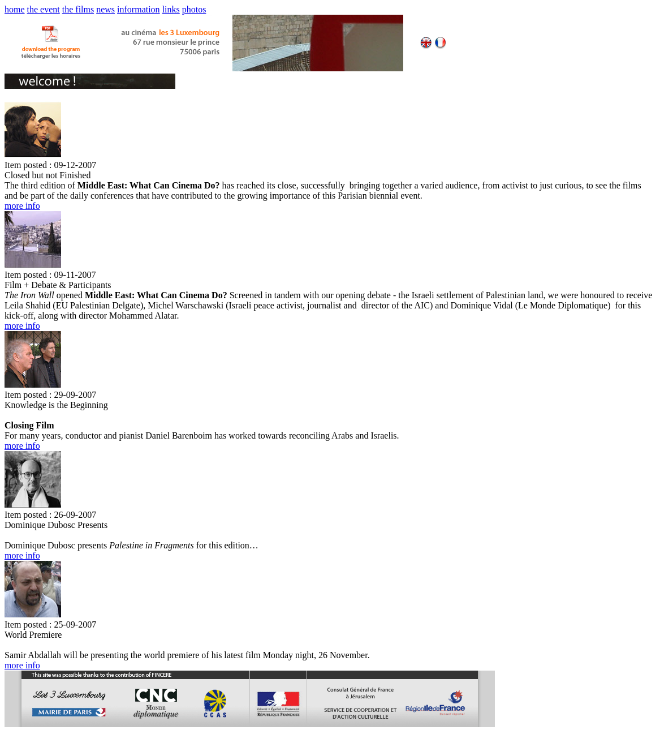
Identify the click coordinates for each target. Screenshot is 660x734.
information (138, 9)
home (15, 9)
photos (194, 9)
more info (22, 206)
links (171, 9)
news (105, 9)
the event (43, 9)
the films (78, 9)
